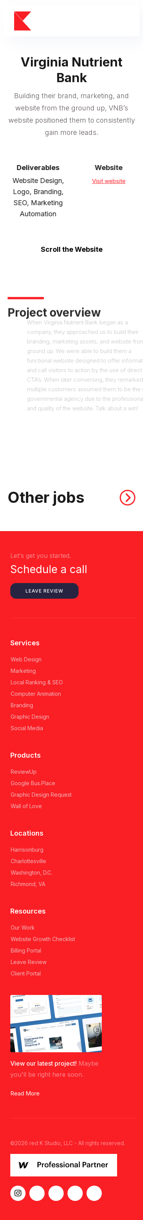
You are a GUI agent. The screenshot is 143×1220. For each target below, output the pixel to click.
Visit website (112, 180)
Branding (22, 705)
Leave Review (44, 591)
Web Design (26, 659)
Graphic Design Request (41, 794)
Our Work (23, 927)
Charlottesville (28, 861)
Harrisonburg (27, 849)
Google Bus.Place (33, 783)
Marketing (23, 671)
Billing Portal (26, 950)
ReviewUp (24, 771)
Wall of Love (26, 806)
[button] (126, 21)
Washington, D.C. (31, 872)
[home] (25, 21)
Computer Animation (36, 693)
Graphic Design (30, 716)
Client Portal (26, 973)
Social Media (27, 728)
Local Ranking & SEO (37, 682)
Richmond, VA (28, 884)
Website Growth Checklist (43, 939)
